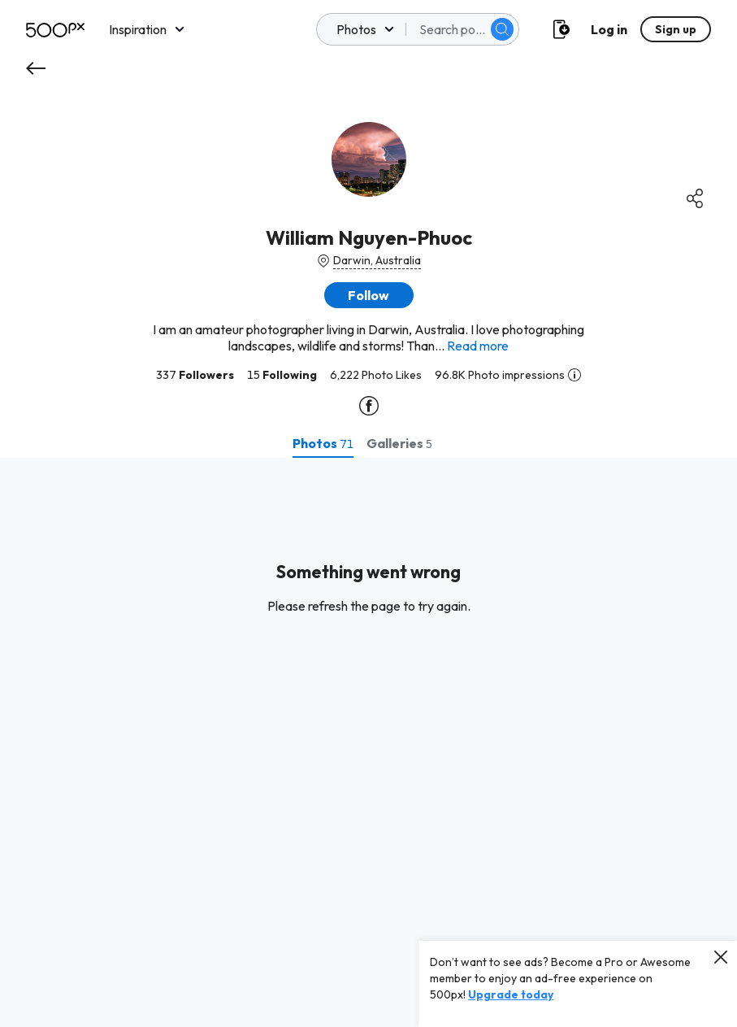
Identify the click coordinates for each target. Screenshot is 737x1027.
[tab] (323, 443)
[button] (369, 295)
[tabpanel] (368, 742)
